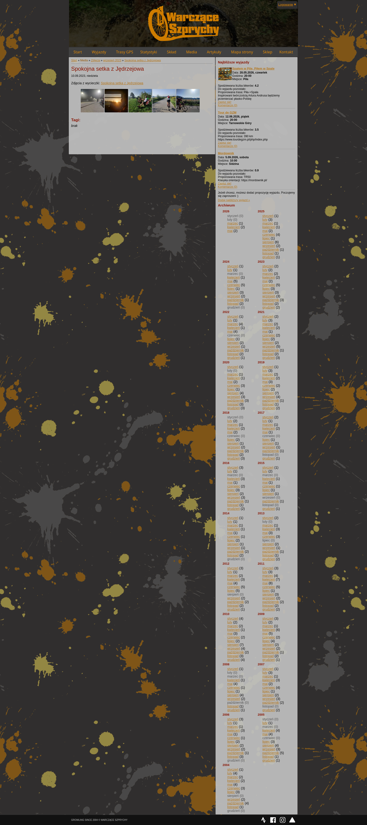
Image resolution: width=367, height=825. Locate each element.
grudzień (268, 257)
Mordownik (226, 153)
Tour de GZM (227, 112)
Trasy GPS (124, 52)
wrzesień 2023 (112, 60)
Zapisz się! (224, 102)
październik (270, 249)
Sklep (267, 52)
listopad (268, 253)
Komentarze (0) (227, 105)
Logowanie (285, 4)
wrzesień (268, 246)
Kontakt (286, 52)
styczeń (267, 216)
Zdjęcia (95, 60)
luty (265, 219)
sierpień (268, 242)
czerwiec (268, 234)
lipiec (266, 238)
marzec (232, 223)
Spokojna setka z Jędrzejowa (142, 60)
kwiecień (233, 227)
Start (77, 52)
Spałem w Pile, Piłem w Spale (253, 68)
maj (230, 231)
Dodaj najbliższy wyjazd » (234, 200)
